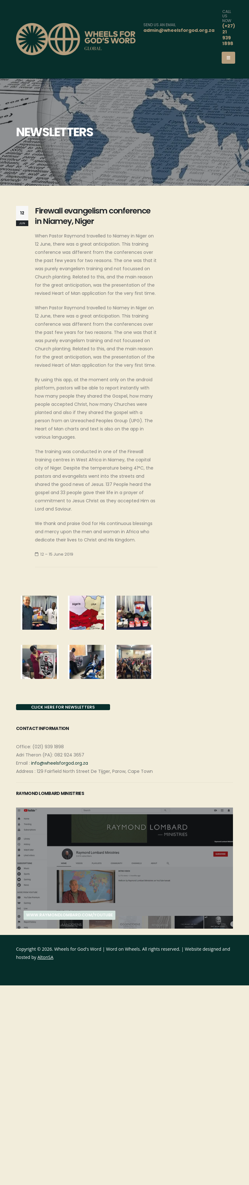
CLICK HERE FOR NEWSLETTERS (63, 707)
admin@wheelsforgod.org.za (178, 30)
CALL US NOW (226, 16)
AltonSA (45, 957)
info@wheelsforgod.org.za (59, 763)
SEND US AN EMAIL (159, 25)
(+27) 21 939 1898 (228, 35)
